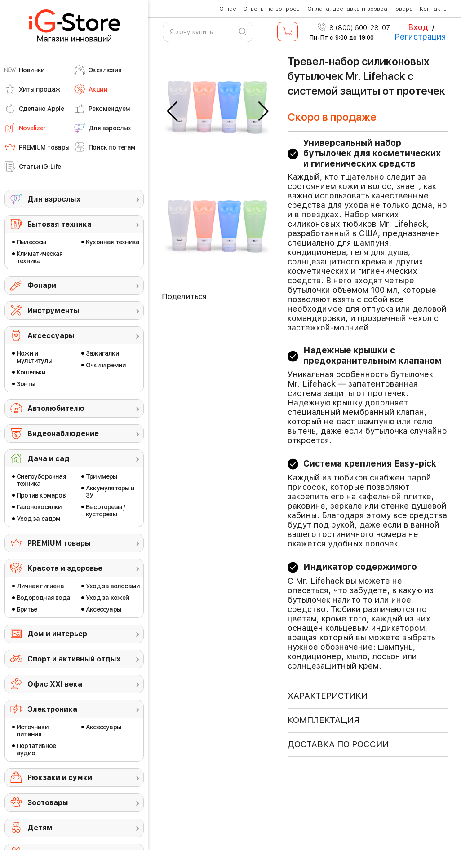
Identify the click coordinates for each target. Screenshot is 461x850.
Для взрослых (53, 199)
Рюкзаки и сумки (59, 777)
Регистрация (420, 36)
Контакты (434, 8)
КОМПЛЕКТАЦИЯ (323, 720)
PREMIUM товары (59, 543)
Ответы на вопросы (272, 8)
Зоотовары (47, 802)
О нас (227, 8)
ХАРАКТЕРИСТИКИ (328, 696)
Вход (418, 27)
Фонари (41, 285)
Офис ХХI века (54, 684)
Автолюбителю (55, 408)
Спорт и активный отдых (73, 659)
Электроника (52, 709)
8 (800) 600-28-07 (354, 28)
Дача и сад (48, 458)
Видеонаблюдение (63, 433)
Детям (40, 828)
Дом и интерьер (57, 634)
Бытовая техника (59, 224)
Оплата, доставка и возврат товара (360, 8)
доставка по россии (338, 744)
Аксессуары (51, 335)
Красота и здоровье (64, 568)
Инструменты (53, 310)
